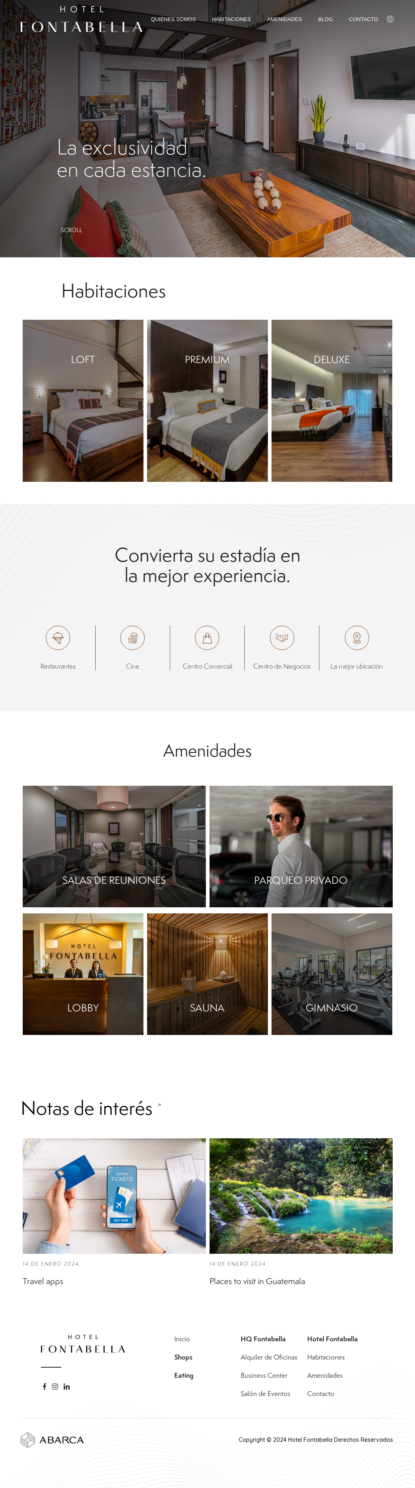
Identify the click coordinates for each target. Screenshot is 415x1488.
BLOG (325, 19)
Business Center (264, 1375)
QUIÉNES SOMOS (173, 19)
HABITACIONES (231, 19)
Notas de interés (86, 1128)
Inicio (182, 1339)
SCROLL (71, 230)
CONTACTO (363, 19)
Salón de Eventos (266, 1394)
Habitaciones (326, 1357)
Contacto (320, 1394)
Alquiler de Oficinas (269, 1357)
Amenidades (325, 1375)
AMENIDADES (284, 19)
